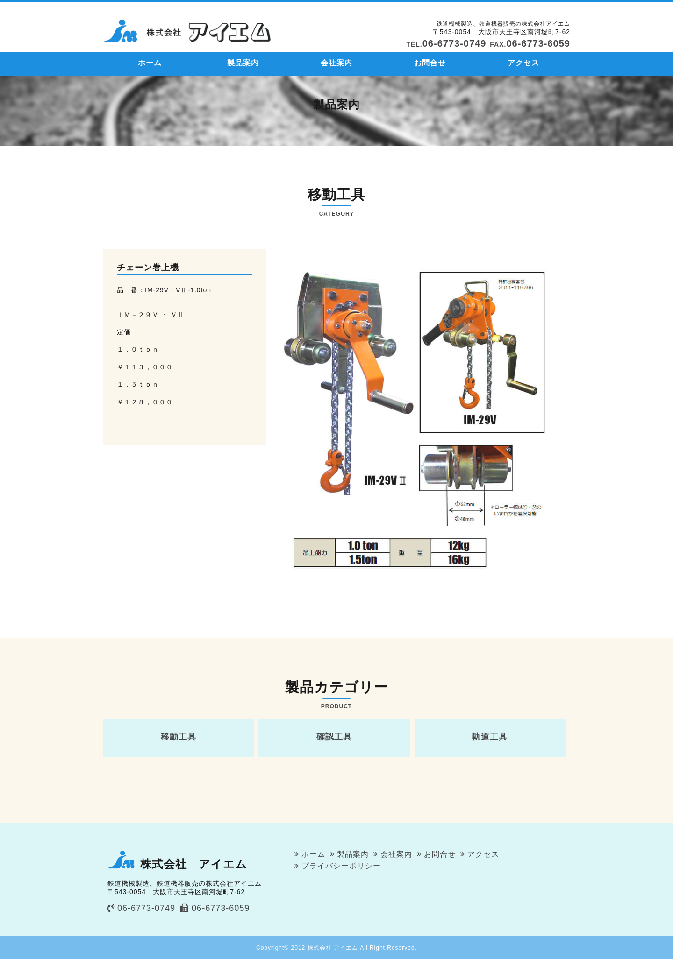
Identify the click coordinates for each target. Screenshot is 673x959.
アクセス (523, 63)
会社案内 (336, 63)
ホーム (150, 63)
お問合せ (430, 63)
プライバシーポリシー (341, 866)
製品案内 (243, 63)
